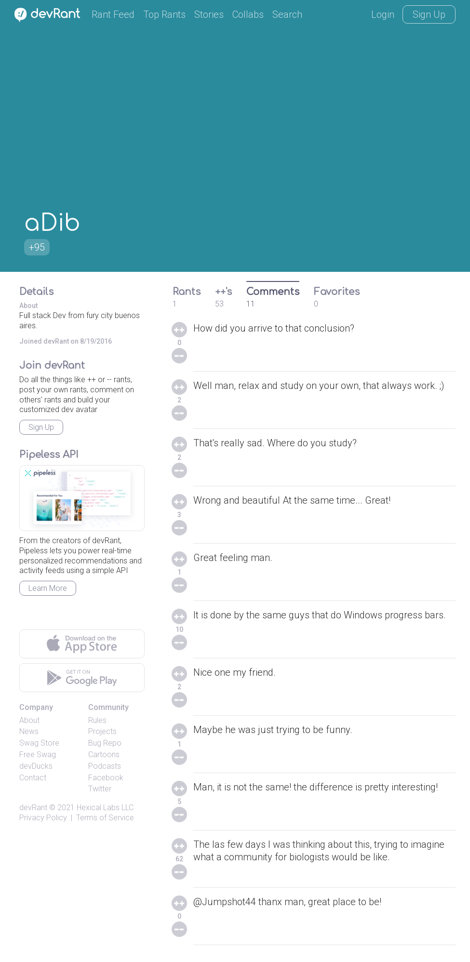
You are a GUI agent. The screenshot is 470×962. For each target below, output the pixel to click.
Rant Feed (113, 14)
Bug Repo (104, 743)
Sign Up (429, 14)
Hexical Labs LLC (105, 807)
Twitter (99, 788)
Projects (102, 731)
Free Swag (37, 754)
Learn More (47, 588)
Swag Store (39, 743)
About (29, 720)
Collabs (248, 14)
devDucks (36, 766)
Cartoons (104, 754)
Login (382, 14)
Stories (209, 14)
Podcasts (104, 766)
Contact (32, 777)
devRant (33, 807)
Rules (97, 720)
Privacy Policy (43, 817)
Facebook (105, 777)
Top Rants (164, 14)
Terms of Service (105, 817)
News (29, 731)
